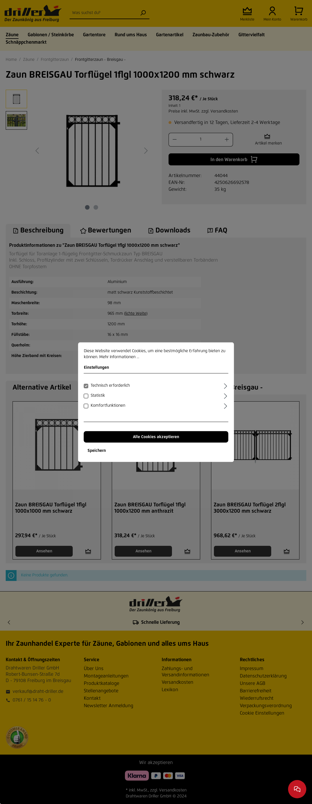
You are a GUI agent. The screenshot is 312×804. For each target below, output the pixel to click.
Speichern (97, 450)
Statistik (98, 395)
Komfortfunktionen (108, 405)
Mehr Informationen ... (119, 357)
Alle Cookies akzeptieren (156, 437)
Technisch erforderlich (110, 385)
